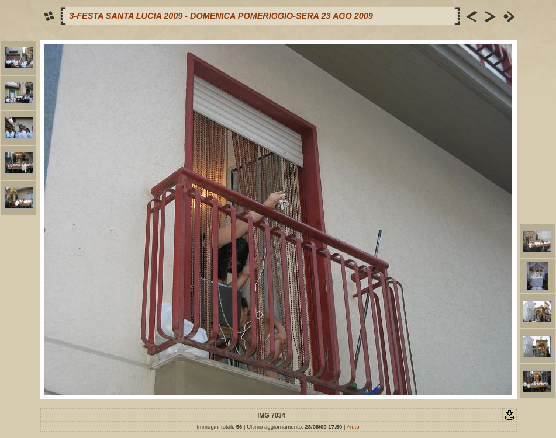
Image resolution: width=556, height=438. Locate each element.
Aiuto (353, 426)
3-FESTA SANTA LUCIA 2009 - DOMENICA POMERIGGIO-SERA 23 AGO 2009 (221, 15)
